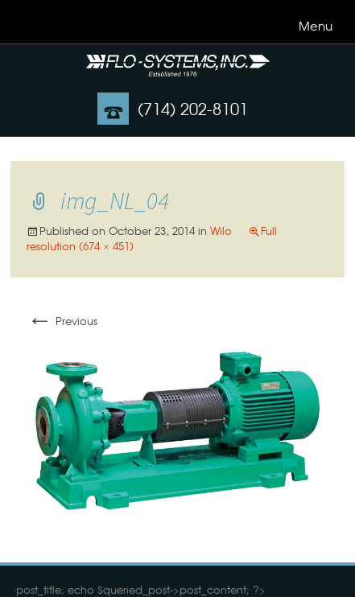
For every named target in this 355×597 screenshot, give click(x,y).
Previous (62, 320)
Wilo (221, 230)
